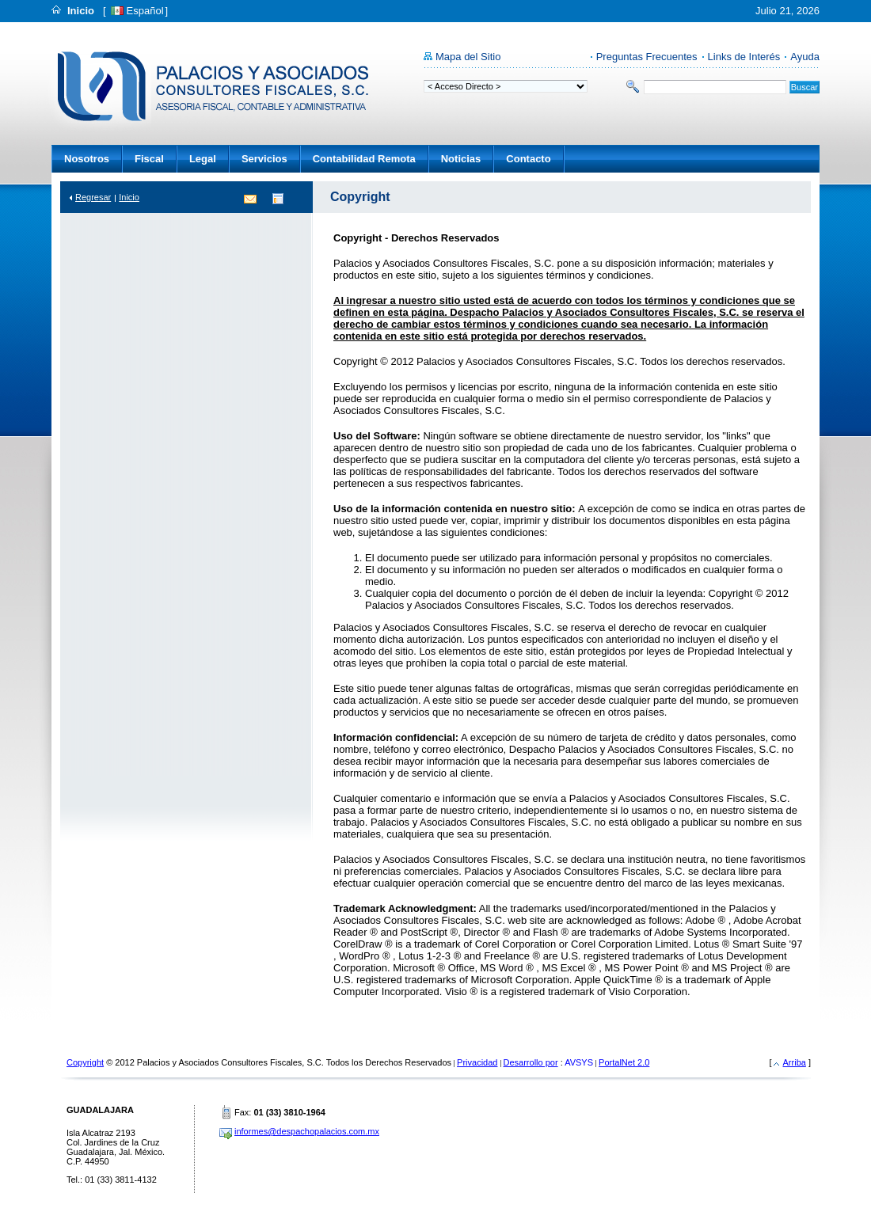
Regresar (93, 197)
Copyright (85, 1062)
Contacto (528, 159)
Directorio (277, 198)
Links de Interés (744, 57)
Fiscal (149, 159)
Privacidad (477, 1062)
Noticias (461, 159)
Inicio (80, 11)
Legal (202, 159)
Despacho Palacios (213, 83)
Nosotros (86, 159)
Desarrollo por (531, 1062)
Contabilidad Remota (364, 159)
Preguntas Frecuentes (647, 57)
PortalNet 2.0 (624, 1062)
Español (145, 11)
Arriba (794, 1062)
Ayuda (805, 57)
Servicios (264, 159)
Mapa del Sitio (468, 57)
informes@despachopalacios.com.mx (306, 1131)
